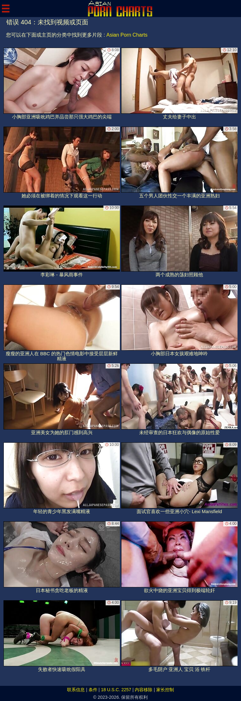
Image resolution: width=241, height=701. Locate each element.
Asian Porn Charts (126, 35)
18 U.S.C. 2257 (116, 689)
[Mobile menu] (6, 8)
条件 (93, 689)
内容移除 (143, 689)
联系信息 (76, 689)
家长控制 (165, 689)
